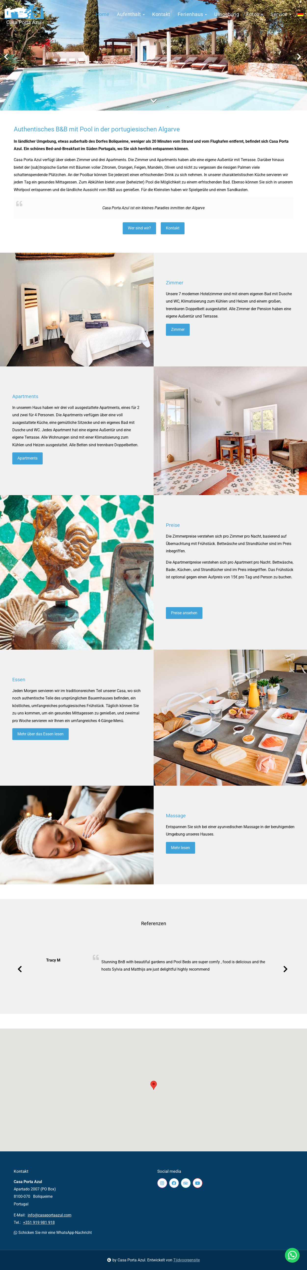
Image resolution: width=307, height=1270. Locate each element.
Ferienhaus (192, 14)
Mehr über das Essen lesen (40, 734)
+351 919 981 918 (39, 1222)
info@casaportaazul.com (49, 1215)
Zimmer (174, 283)
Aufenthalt (131, 14)
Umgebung (226, 14)
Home (102, 14)
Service (280, 14)
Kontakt (161, 14)
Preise (173, 525)
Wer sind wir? (139, 228)
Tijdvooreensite (186, 1260)
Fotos (254, 14)
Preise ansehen (184, 613)
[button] (153, 1085)
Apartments (25, 396)
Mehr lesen (180, 847)
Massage (176, 816)
